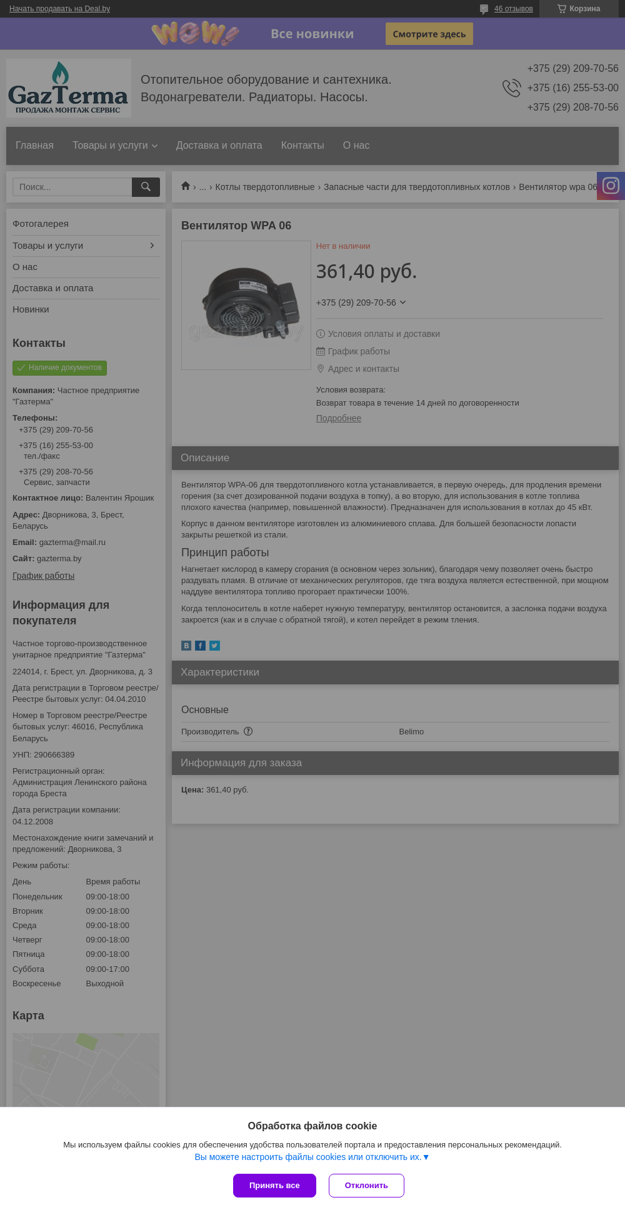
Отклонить (366, 1185)
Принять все (274, 1185)
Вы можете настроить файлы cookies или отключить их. (307, 1157)
